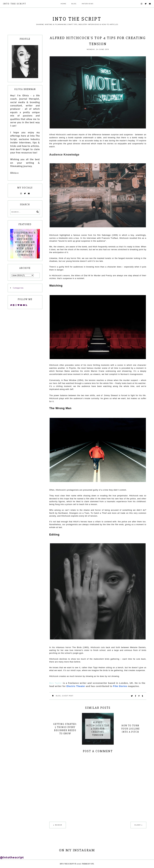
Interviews (87, 4)
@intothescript (12, 857)
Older (137, 825)
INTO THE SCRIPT (14, 3)
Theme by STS (88, 864)
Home (63, 4)
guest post (67, 696)
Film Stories (120, 686)
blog (58, 696)
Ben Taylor (55, 683)
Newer (58, 825)
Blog (74, 4)
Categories (18, 288)
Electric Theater (75, 686)
